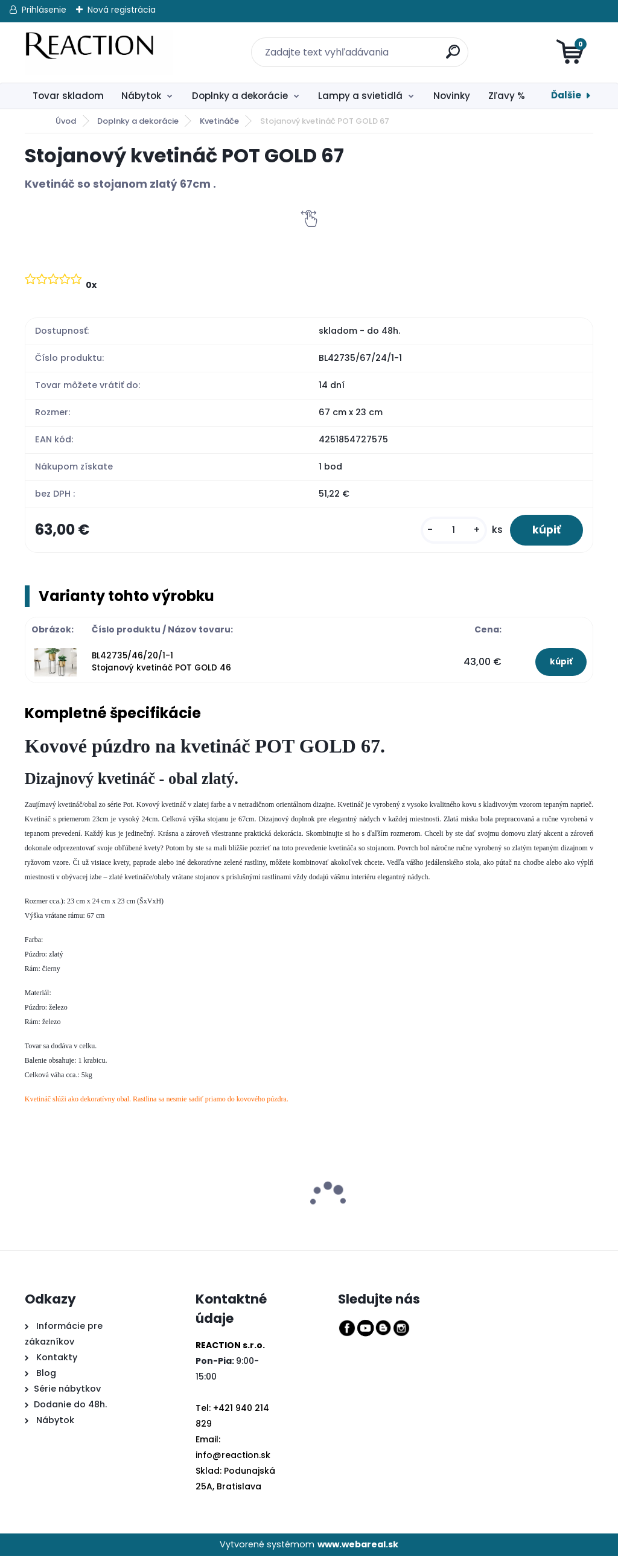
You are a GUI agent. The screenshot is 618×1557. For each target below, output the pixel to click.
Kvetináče (219, 121)
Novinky (451, 95)
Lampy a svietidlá (360, 95)
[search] (446, 45)
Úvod (66, 121)
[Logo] (99, 52)
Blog (45, 1374)
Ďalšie (566, 95)
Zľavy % (506, 95)
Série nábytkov (67, 1390)
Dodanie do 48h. (70, 1405)
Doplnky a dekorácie (240, 95)
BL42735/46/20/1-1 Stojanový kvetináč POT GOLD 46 (161, 663)
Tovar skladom (68, 95)
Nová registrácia (122, 10)
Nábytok (141, 95)
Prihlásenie (44, 10)
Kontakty (57, 1358)
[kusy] (450, 530)
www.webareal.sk (357, 1545)
